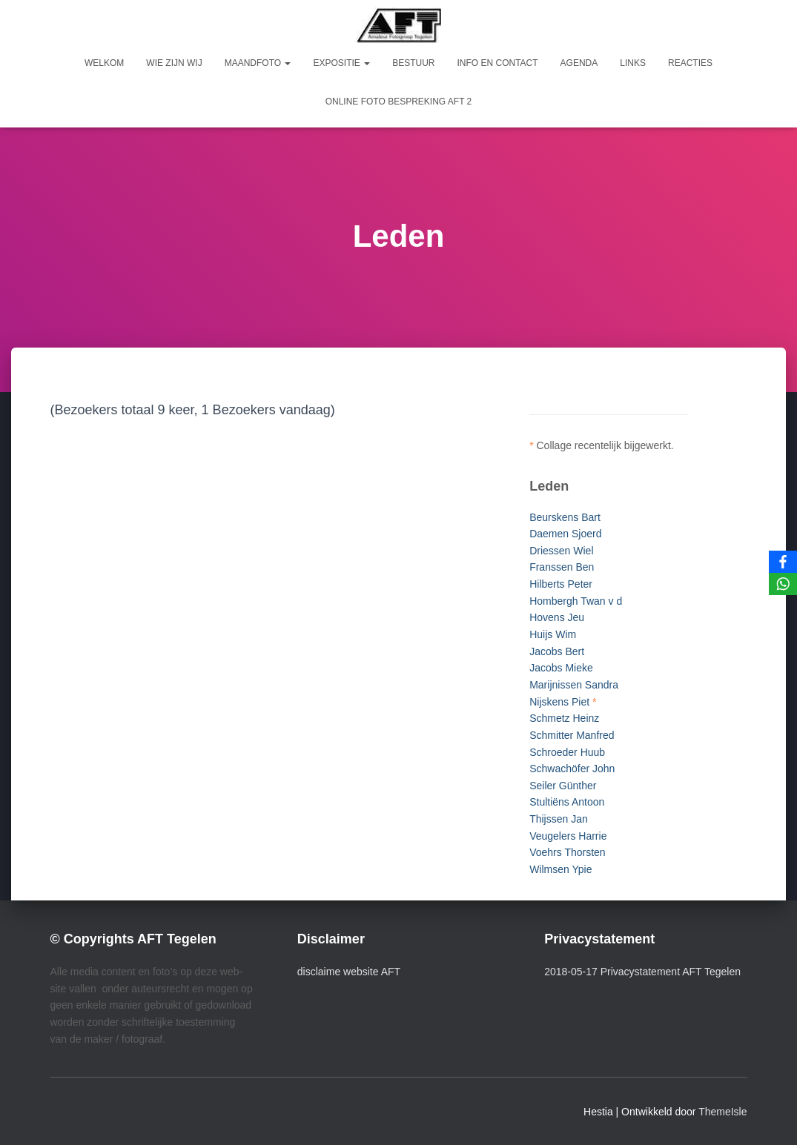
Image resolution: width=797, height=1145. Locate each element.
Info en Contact (497, 63)
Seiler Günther (562, 785)
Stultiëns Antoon (566, 802)
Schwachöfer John (572, 768)
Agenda (579, 63)
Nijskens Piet (559, 702)
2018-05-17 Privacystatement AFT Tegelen (642, 972)
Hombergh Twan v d (575, 601)
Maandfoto (258, 63)
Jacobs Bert (556, 651)
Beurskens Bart (565, 517)
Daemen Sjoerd (565, 534)
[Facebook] (783, 562)
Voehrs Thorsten (567, 852)
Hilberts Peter (560, 584)
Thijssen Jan (558, 819)
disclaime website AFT (348, 972)
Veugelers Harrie (567, 836)
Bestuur (413, 63)
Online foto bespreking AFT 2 (398, 101)
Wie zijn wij (174, 63)
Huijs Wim (552, 634)
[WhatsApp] (783, 584)
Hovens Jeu (556, 617)
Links (633, 63)
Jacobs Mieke (561, 668)
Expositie (341, 63)
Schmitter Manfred (571, 735)
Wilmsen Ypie (560, 869)
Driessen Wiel (561, 551)
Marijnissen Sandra (573, 685)
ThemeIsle (722, 1112)
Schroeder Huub (567, 752)
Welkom (104, 63)
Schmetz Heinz (564, 718)
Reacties (690, 63)
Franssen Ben (561, 567)
